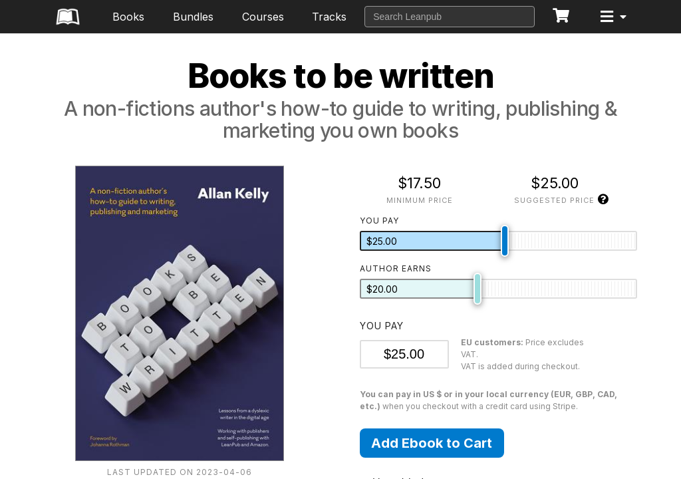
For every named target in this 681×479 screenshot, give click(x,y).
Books (128, 16)
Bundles (193, 16)
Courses (263, 16)
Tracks (329, 16)
